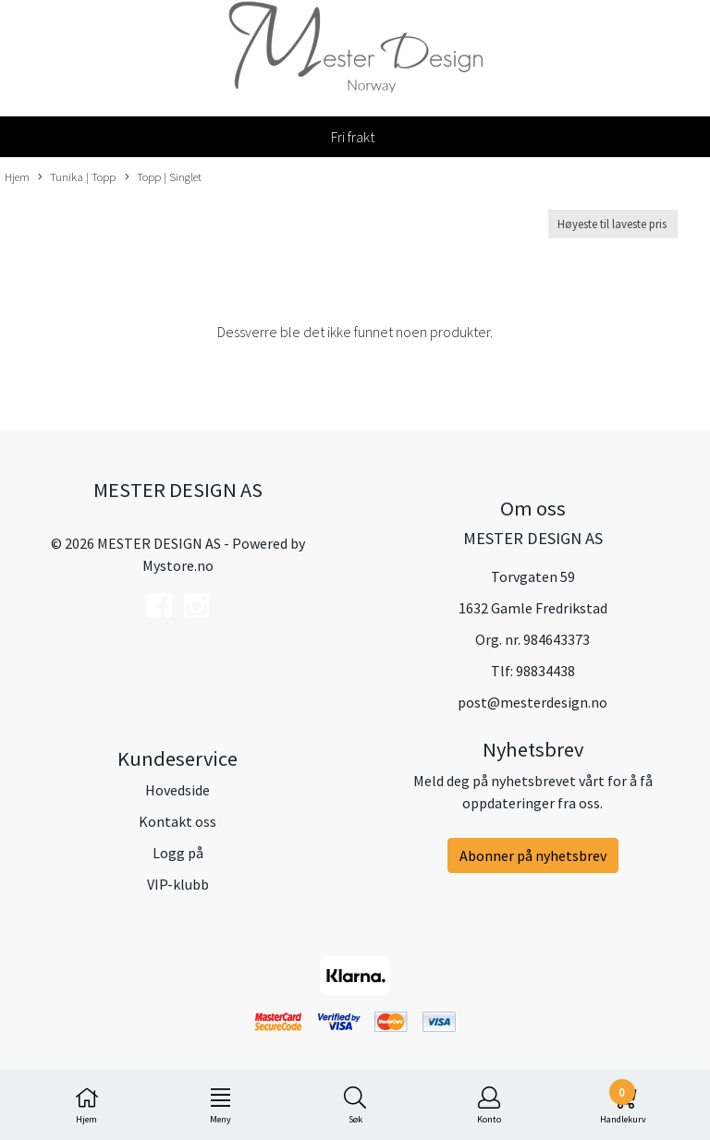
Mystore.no (178, 565)
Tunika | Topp (77, 177)
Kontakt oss (177, 821)
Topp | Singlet (163, 177)
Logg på (178, 852)
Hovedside (177, 790)
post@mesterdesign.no (532, 702)
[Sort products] (613, 224)
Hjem (17, 176)
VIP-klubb (178, 884)
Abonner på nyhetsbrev (532, 855)
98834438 (545, 670)
